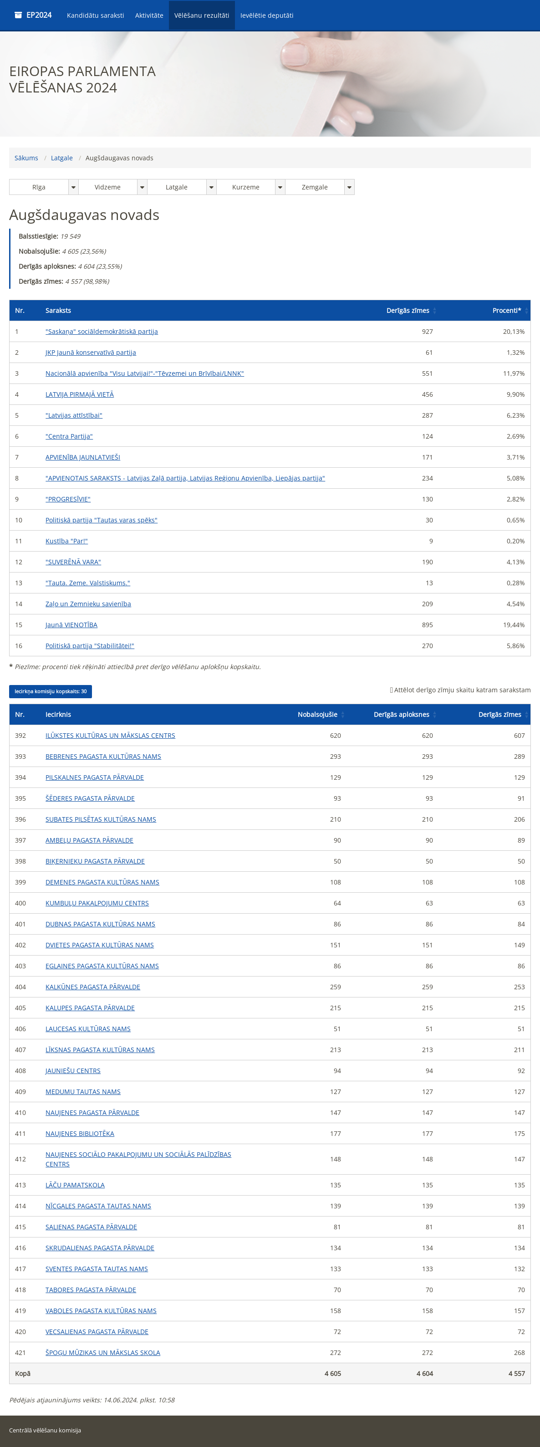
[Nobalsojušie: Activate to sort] (300, 714)
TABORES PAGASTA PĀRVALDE (91, 1289)
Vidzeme (108, 187)
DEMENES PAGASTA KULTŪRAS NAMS (102, 882)
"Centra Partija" (69, 436)
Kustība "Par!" (67, 541)
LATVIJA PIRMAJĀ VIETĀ (80, 394)
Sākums (26, 157)
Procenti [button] (507, 310)
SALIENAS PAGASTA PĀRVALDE (91, 1226)
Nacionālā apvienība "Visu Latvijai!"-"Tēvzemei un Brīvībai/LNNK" (145, 373)
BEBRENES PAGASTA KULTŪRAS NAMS (103, 756)
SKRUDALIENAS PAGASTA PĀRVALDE (100, 1247)
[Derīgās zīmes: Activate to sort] (392, 310)
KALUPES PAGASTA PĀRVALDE (90, 1007)
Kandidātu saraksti (95, 15)
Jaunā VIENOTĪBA (71, 624)
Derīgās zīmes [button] (408, 310)
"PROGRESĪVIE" (68, 499)
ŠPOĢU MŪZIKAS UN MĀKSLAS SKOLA (103, 1352)
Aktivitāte (149, 15)
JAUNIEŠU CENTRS (73, 1070)
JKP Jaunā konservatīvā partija (91, 352)
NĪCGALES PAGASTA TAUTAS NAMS (98, 1206)
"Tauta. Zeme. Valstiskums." (88, 582)
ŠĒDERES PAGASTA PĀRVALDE (90, 798)
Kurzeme (246, 187)
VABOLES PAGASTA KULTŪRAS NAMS (101, 1310)
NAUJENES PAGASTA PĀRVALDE (92, 1112)
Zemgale (315, 187)
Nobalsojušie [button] (317, 714)
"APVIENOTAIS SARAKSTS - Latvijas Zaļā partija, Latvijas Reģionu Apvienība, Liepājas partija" (185, 478)
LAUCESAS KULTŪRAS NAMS (88, 1028)
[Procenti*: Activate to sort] (484, 310)
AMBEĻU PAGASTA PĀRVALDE (89, 840)
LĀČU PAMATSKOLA (75, 1185)
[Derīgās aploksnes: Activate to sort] (392, 714)
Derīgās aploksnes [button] (401, 714)
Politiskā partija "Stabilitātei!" (90, 645)
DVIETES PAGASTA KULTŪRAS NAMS (100, 945)
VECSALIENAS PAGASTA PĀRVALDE (97, 1331)
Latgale (62, 157)
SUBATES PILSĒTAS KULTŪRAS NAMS (101, 819)
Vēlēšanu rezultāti (201, 15)
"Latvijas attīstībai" (74, 415)
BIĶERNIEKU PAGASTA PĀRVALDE (95, 861)
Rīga (39, 187)
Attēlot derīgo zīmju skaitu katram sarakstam (460, 689)
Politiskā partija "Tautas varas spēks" (102, 520)
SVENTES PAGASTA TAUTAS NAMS (97, 1268)
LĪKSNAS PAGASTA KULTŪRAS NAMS (100, 1049)
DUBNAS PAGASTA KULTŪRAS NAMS (100, 924)
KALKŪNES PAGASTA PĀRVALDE (93, 986)
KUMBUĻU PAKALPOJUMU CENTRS (97, 903)
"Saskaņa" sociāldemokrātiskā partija (102, 331)
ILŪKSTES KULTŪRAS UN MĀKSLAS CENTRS (110, 735)
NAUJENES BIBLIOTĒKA (80, 1133)
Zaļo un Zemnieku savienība (88, 603)
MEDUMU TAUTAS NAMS (83, 1091)
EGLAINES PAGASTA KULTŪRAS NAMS (102, 965)
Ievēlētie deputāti (267, 15)
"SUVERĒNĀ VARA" (73, 561)
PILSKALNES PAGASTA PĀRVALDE (95, 777)
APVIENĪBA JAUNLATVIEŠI (83, 457)
